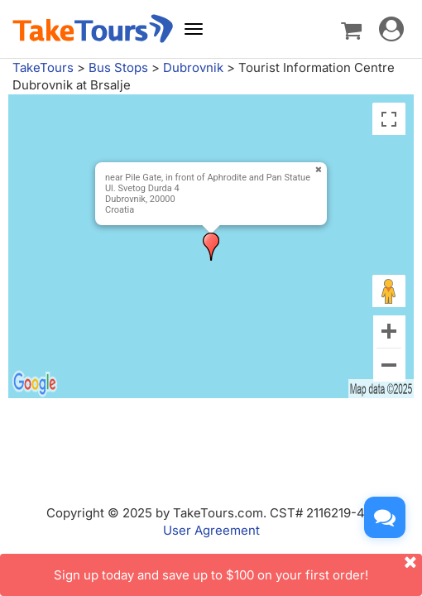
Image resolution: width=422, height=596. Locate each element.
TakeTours (43, 67)
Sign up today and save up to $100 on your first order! (238, 568)
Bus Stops (118, 67)
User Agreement (211, 530)
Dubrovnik (193, 67)
